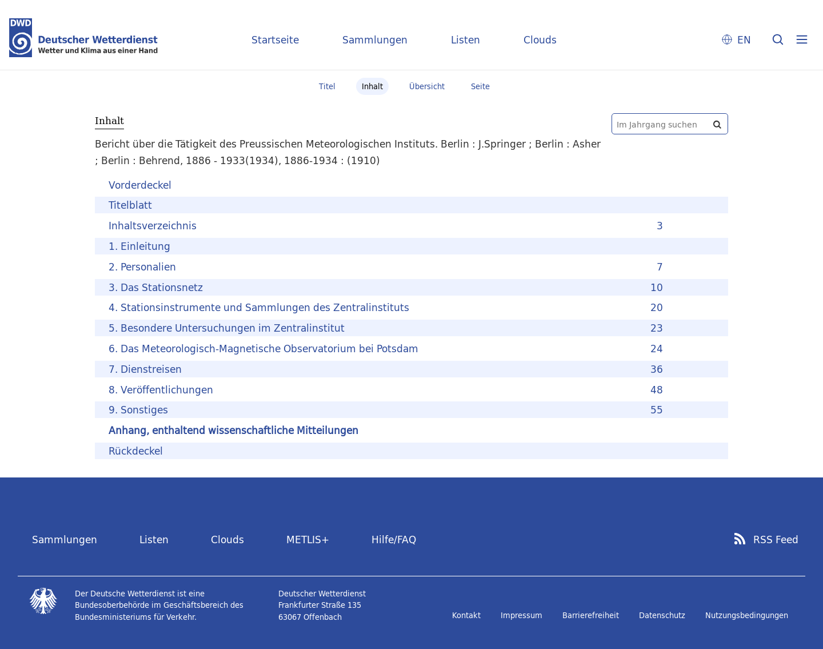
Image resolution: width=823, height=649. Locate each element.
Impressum (521, 615)
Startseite (275, 39)
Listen (465, 39)
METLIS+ (307, 539)
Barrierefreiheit (590, 615)
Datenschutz (662, 615)
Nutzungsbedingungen (746, 615)
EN (744, 39)
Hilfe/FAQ (393, 539)
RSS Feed (775, 540)
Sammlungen (374, 39)
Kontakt (466, 615)
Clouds (540, 39)
